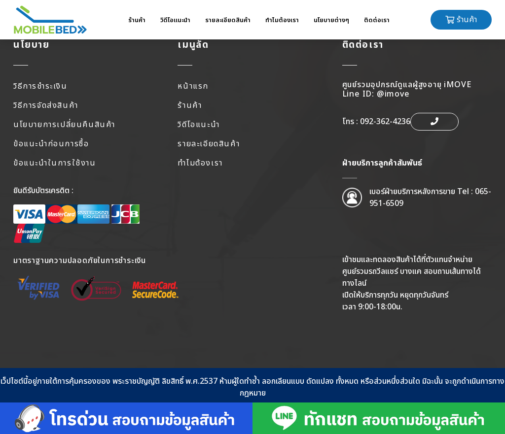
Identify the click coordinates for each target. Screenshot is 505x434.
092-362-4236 (385, 122)
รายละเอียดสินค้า (228, 20)
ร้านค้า (136, 20)
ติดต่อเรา (377, 20)
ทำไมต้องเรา (282, 20)
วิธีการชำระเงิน (40, 86)
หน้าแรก (193, 86)
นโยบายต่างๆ (331, 20)
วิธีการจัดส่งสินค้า (45, 105)
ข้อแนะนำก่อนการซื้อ (51, 144)
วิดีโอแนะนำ (175, 20)
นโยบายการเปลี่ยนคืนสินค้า (64, 125)
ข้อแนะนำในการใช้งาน (54, 163)
